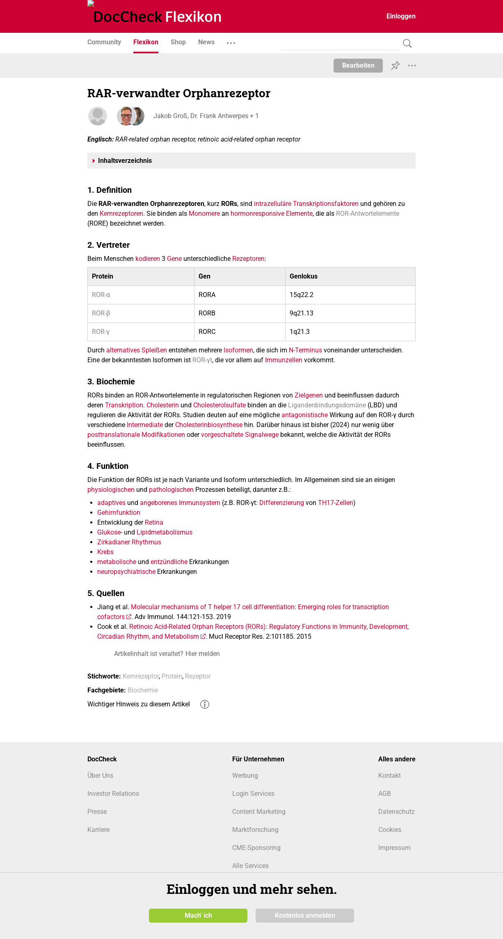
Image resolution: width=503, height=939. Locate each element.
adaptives (111, 503)
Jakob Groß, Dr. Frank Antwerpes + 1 (205, 116)
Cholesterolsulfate (219, 405)
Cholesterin (162, 405)
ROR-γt (202, 360)
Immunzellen (283, 360)
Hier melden (202, 654)
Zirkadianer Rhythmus (129, 542)
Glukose (109, 532)
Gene (174, 259)
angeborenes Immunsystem (180, 503)
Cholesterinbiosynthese (208, 425)
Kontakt (389, 775)
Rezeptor (197, 676)
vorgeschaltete (222, 435)
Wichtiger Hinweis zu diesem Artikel (138, 704)
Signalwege (262, 435)
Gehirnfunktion (118, 512)
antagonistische (304, 415)
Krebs (105, 552)
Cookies (389, 830)
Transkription (124, 405)
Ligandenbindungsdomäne (327, 405)
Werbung (245, 775)
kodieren (147, 259)
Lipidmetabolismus (164, 532)
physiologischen (111, 489)
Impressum (394, 848)
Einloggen (401, 16)
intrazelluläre (272, 204)
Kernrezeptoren (121, 213)
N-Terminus (305, 350)
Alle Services (250, 866)
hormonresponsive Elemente (272, 213)
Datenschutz (396, 812)
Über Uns (100, 775)
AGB (384, 793)
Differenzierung (281, 503)
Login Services (253, 793)
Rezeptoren (248, 259)
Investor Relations (113, 793)
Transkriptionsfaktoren (326, 204)
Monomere (204, 213)
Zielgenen (309, 395)
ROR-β (101, 313)
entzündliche (169, 562)
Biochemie (143, 690)
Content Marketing (259, 812)
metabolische (116, 562)
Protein (172, 676)
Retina (154, 522)
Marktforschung (255, 830)
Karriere (98, 830)
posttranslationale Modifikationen (136, 435)
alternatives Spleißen (136, 350)
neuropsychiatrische (126, 572)
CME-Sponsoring (256, 848)
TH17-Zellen (335, 503)
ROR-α (101, 295)
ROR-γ (101, 332)
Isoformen (238, 350)
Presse (97, 812)
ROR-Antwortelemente (367, 213)
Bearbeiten (358, 65)
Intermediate (145, 425)
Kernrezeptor (141, 676)
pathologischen (171, 489)
